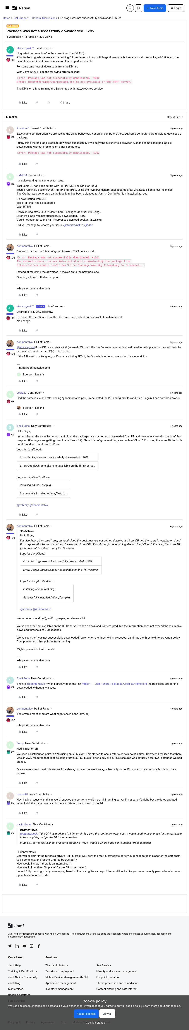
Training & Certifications (22, 971)
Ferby (20, 743)
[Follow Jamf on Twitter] (10, 946)
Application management (60, 983)
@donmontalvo (39, 505)
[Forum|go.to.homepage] (21, 8)
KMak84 (22, 175)
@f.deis (88, 225)
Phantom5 (23, 128)
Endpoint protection (108, 977)
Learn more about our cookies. (162, 1005)
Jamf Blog (14, 983)
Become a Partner (19, 994)
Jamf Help (14, 965)
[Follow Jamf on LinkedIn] (17, 946)
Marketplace (15, 988)
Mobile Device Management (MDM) (67, 977)
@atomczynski (72, 225)
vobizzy (21, 392)
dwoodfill (22, 794)
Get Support (21, 17)
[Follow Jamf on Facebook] (39, 946)
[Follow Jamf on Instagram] (31, 946)
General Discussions (44, 17)
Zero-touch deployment (59, 971)
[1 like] (30, 374)
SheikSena (23, 425)
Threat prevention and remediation (117, 983)
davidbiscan (24, 824)
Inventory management (59, 988)
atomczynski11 (25, 48)
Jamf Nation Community (23, 977)
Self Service (103, 965)
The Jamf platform (56, 965)
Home (6, 17)
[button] (7, 8)
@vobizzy (23, 505)
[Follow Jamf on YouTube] (24, 946)
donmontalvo (25, 245)
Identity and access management (116, 971)
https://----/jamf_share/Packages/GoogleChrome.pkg (114, 683)
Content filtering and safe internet (116, 988)
